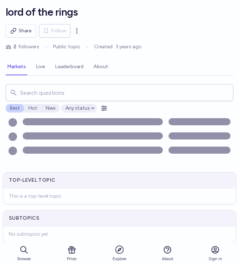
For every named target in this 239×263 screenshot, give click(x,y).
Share (21, 31)
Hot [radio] (32, 108)
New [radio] (51, 108)
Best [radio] (15, 108)
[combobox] (119, 92)
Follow (54, 31)
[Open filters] (104, 108)
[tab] (16, 67)
